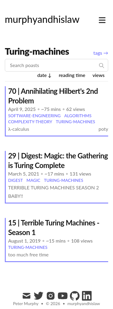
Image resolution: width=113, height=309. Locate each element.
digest (15, 180)
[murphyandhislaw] (42, 19)
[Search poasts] (56, 65)
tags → (100, 53)
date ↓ (44, 75)
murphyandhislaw (83, 303)
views (99, 75)
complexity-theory (30, 121)
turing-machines (75, 121)
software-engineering (34, 115)
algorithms (77, 115)
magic (33, 180)
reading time (72, 75)
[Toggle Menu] (102, 19)
